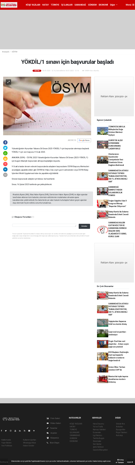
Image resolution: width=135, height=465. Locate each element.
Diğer (113, 5)
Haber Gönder (28, 446)
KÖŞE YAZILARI (33, 5)
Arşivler (52, 433)
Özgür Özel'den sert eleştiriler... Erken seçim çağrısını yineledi (118, 344)
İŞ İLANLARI (67, 5)
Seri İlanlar (97, 444)
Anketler (119, 427)
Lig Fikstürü (97, 435)
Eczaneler (97, 432)
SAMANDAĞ (80, 5)
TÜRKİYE (55, 5)
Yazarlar (52, 428)
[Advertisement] (67, 29)
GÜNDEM (92, 5)
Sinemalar (97, 441)
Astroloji (119, 435)
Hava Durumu (98, 424)
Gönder (84, 226)
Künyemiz (53, 438)
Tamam (120, 462)
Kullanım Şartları (29, 440)
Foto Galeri (53, 418)
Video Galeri (54, 423)
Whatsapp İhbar (29, 443)
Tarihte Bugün (98, 438)
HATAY (45, 5)
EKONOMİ (103, 5)
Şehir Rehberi (98, 447)
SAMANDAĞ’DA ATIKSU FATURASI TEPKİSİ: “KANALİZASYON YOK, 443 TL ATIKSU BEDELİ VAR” (118, 176)
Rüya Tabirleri (121, 432)
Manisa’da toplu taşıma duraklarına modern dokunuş (118, 379)
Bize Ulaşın (53, 443)
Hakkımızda (6, 440)
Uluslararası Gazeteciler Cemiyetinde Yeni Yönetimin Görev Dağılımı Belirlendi (116, 159)
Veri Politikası (6, 446)
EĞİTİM (14, 52)
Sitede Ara (120, 424)
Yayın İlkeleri (6, 443)
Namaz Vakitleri (99, 429)
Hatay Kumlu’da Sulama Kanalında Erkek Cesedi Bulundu (118, 214)
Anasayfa (5, 52)
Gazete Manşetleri (100, 450)
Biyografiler (120, 429)
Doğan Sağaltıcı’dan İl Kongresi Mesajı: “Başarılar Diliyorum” (117, 203)
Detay (120, 460)
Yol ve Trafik (98, 427)
